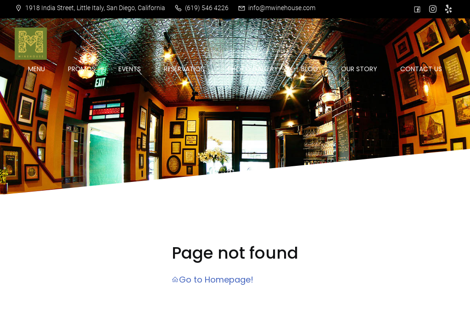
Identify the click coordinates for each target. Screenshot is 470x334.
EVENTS (129, 69)
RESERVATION (184, 69)
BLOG (309, 69)
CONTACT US (421, 69)
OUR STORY (359, 69)
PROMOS (81, 69)
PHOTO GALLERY (253, 69)
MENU (36, 69)
